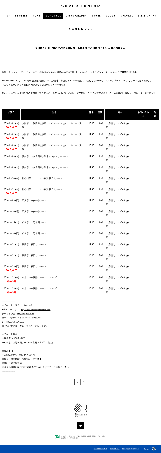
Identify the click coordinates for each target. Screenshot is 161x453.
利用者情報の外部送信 (130, 449)
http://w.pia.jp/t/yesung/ (29, 313)
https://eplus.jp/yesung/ (19, 321)
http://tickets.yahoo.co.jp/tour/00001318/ (41, 309)
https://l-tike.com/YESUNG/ (35, 317)
